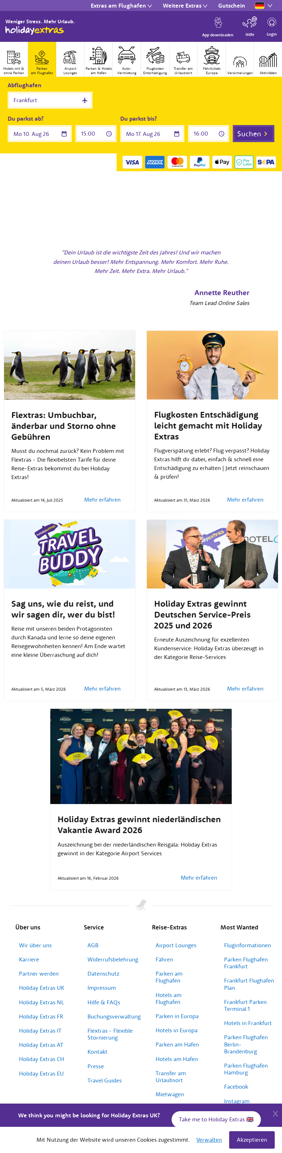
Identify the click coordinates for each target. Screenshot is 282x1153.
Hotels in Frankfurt (248, 1023)
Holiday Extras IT (40, 1030)
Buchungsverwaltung (114, 1016)
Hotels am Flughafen (168, 998)
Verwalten (209, 1139)
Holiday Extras (34, 30)
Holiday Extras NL (41, 1002)
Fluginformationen (247, 945)
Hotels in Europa (176, 1030)
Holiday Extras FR (41, 1016)
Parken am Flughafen (169, 977)
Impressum (101, 987)
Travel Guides (104, 1080)
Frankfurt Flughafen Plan (249, 984)
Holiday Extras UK (41, 987)
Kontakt (97, 1051)
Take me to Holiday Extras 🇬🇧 (216, 1119)
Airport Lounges (176, 945)
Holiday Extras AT (41, 1044)
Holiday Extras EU (41, 1073)
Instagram (237, 1101)
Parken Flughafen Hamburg (246, 1069)
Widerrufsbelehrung (112, 959)
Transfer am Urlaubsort (171, 1076)
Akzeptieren (252, 1139)
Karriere (29, 959)
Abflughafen (25, 85)
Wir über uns (35, 945)
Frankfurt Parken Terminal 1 (245, 1005)
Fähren (164, 959)
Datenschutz (103, 973)
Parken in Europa (177, 1016)
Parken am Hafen (177, 1044)
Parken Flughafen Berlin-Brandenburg (246, 1043)
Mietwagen (170, 1094)
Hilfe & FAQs (103, 1002)
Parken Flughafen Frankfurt (246, 963)
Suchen (249, 133)
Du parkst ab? (26, 118)
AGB (92, 945)
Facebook (236, 1086)
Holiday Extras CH (41, 1058)
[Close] (275, 1112)
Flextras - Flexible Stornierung (110, 1034)
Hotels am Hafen (177, 1058)
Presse (95, 1066)
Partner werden (39, 973)
